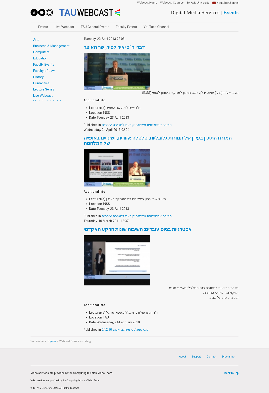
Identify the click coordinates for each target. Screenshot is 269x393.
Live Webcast (64, 27)
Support (196, 356)
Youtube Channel (227, 2)
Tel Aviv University (198, 2)
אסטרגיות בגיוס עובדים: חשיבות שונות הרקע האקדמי (138, 229)
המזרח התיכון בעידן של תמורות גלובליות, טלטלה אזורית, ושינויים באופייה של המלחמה (158, 140)
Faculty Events (126, 27)
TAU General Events (95, 27)
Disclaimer (228, 356)
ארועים (52, 341)
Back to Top (231, 373)
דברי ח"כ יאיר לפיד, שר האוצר (114, 47)
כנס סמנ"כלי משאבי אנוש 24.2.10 (125, 330)
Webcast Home (147, 2)
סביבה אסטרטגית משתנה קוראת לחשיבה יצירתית (137, 125)
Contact (211, 356)
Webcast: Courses (172, 2)
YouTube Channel (156, 27)
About (182, 356)
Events (43, 27)
